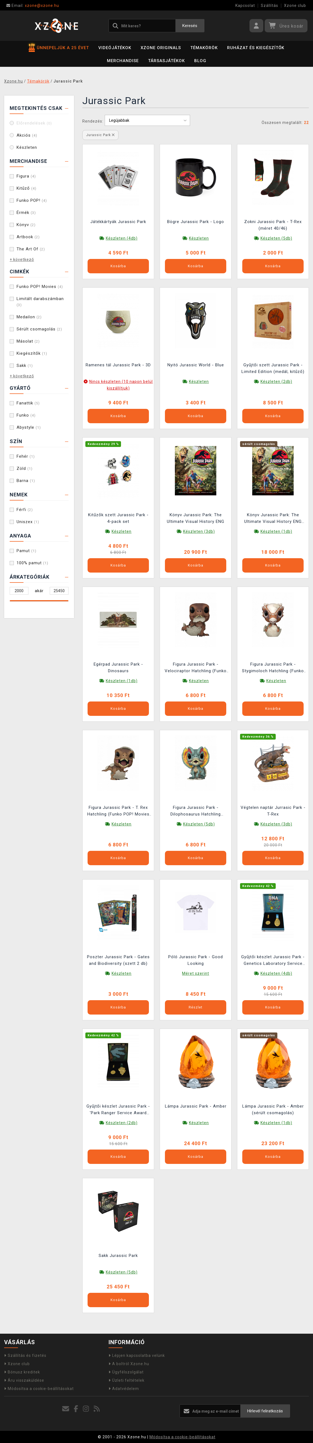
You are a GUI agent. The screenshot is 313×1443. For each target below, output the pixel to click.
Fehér (26, 456)
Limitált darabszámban (40, 301)
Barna (26, 480)
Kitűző (26, 188)
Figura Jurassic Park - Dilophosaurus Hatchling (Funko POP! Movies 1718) (196, 811)
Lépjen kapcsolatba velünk (137, 1355)
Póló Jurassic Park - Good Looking (195, 960)
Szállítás (269, 5)
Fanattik (28, 403)
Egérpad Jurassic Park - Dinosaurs (118, 667)
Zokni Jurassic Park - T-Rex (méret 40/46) (273, 225)
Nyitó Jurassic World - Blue (195, 364)
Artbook (28, 236)
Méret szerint (195, 973)
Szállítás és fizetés (25, 1355)
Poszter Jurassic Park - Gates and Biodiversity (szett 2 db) (118, 960)
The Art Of (31, 249)
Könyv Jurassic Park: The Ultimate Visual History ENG (195, 518)
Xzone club (295, 5)
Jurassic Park (100, 135)
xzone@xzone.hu (32, 5)
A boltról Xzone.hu (129, 1364)
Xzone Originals (161, 47)
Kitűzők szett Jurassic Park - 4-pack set (118, 518)
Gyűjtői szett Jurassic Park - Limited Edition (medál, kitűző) (272, 368)
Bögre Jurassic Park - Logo (195, 221)
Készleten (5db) (276, 238)
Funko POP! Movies (40, 286)
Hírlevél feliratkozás (265, 1410)
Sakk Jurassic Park (118, 1255)
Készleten (27, 147)
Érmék (26, 212)
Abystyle (29, 427)
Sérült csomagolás (39, 329)
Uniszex (28, 521)
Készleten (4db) (122, 238)
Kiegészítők (32, 353)
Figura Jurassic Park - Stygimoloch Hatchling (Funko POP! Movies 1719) (273, 668)
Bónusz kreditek (22, 1372)
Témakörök (204, 47)
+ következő (22, 259)
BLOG (200, 60)
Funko (26, 415)
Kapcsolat (245, 5)
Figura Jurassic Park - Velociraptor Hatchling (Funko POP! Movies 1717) (196, 668)
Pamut (26, 550)
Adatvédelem (124, 1388)
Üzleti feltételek (126, 1380)
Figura (26, 176)
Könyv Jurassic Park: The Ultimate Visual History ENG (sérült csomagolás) (273, 518)
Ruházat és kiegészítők (255, 47)
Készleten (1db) (276, 531)
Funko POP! (32, 200)
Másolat (28, 341)
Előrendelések (34, 123)
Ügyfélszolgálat (126, 1372)
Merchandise (123, 60)
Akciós (27, 135)
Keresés (189, 25)
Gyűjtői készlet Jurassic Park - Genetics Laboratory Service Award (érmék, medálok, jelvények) (273, 960)
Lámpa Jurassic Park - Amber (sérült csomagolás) (273, 1109)
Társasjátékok (166, 60)
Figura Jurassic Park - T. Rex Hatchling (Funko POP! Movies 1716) (118, 811)
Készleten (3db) (199, 531)
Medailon (29, 316)
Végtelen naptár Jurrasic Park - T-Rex (273, 811)
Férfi (25, 509)
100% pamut (32, 562)
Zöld (25, 468)
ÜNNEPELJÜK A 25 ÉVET (59, 48)
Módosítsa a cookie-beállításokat (39, 1388)
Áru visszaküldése (24, 1380)
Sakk (25, 365)
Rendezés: (92, 121)
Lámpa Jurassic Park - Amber (196, 1106)
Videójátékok (114, 47)
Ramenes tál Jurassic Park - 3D (118, 364)
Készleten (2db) (276, 381)
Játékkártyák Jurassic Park (118, 221)
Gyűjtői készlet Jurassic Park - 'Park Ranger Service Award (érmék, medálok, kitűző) (118, 1110)
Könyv (26, 224)
